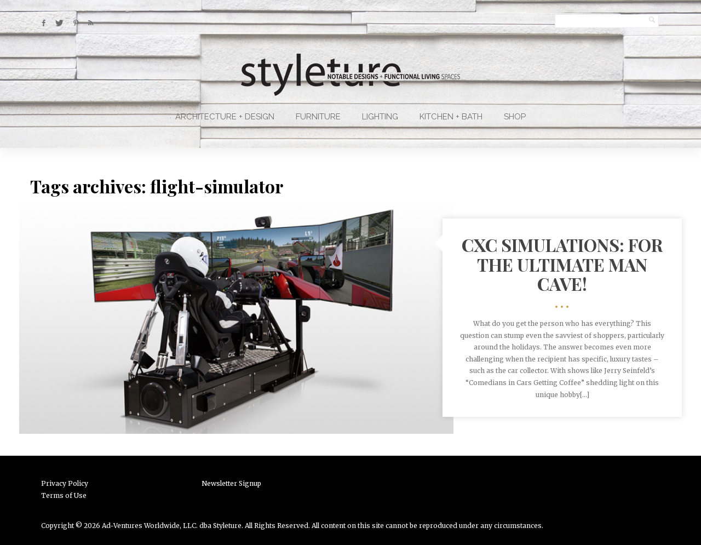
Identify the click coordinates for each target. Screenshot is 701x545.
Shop (515, 117)
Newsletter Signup (231, 483)
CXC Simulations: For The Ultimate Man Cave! (562, 264)
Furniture (318, 117)
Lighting (380, 117)
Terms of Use (64, 495)
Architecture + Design (224, 117)
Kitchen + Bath (451, 117)
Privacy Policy (64, 483)
